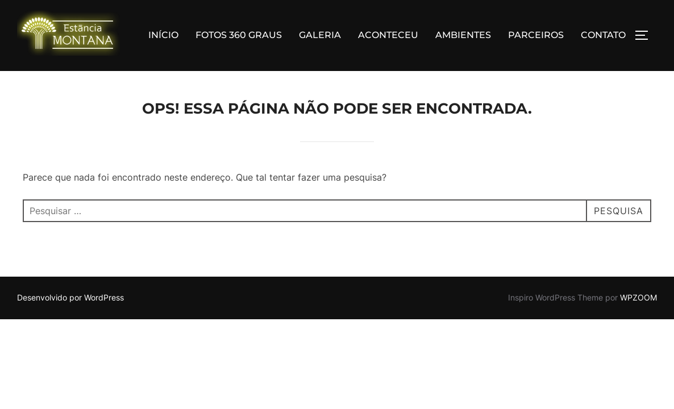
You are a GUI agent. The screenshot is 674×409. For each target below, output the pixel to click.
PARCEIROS (536, 35)
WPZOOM (638, 298)
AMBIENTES (463, 35)
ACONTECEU (388, 35)
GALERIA (320, 35)
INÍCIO (163, 35)
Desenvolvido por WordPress (70, 298)
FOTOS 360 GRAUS (238, 35)
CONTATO (603, 35)
